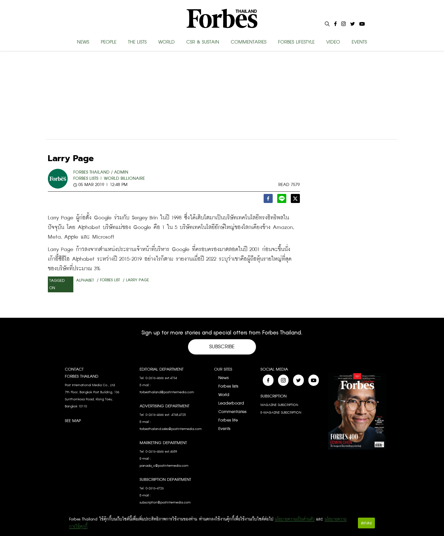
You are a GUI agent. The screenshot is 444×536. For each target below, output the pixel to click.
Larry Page (137, 280)
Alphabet (85, 280)
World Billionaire (124, 178)
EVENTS (359, 42)
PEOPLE (108, 42)
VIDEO (333, 42)
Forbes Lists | (88, 178)
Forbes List (110, 280)
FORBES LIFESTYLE (296, 42)
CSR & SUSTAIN (202, 42)
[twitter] (295, 200)
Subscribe (222, 347)
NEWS (83, 42)
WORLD (166, 42)
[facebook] (268, 200)
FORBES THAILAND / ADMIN (100, 172)
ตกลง (366, 522)
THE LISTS (137, 42)
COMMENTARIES (248, 42)
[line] (281, 200)
